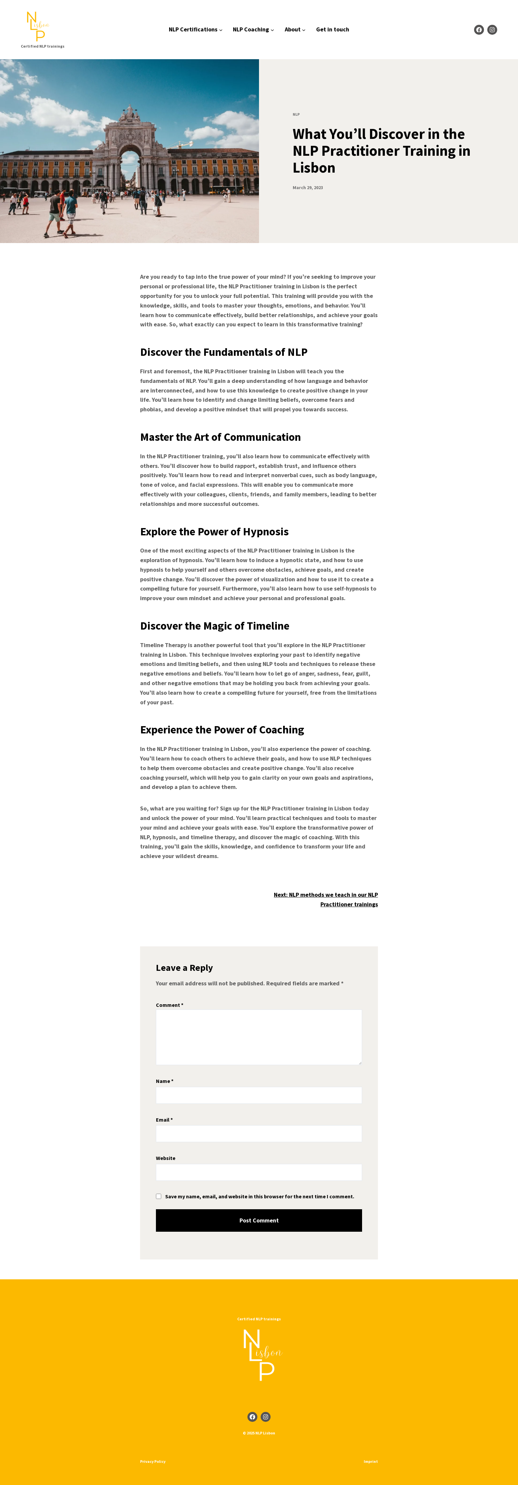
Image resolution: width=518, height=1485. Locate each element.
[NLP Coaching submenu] (272, 29)
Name (164, 1081)
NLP (296, 114)
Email (164, 1119)
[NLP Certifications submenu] (221, 29)
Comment (169, 1005)
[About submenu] (304, 29)
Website (165, 1158)
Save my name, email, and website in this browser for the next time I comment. (259, 1196)
